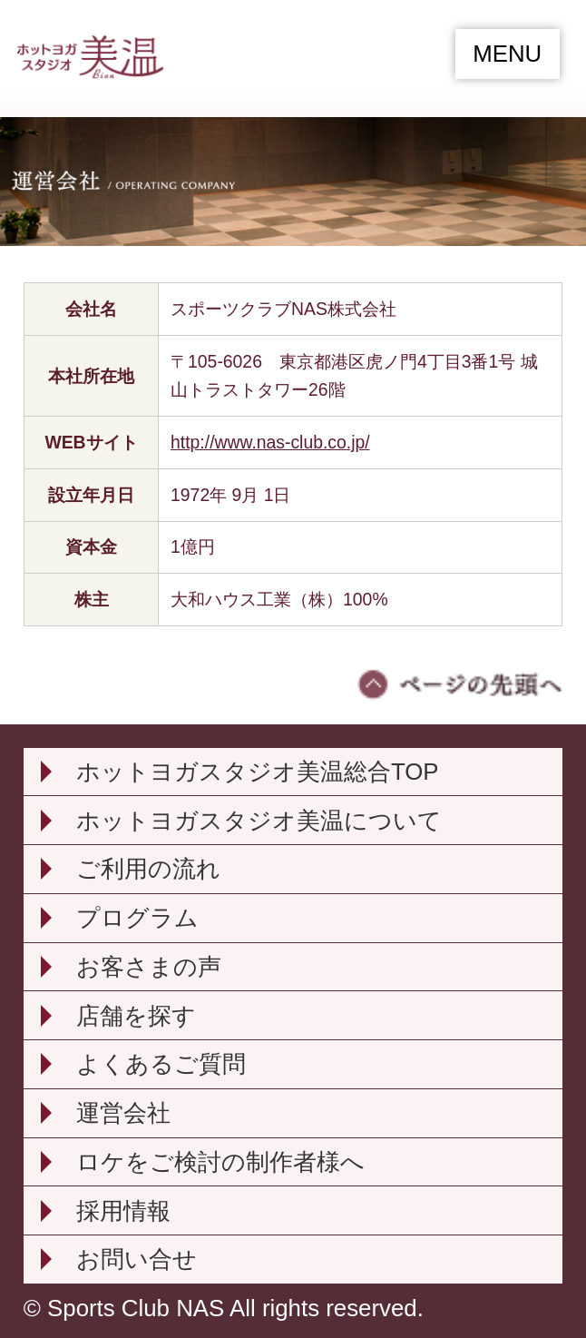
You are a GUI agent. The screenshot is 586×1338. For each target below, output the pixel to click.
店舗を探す (136, 1015)
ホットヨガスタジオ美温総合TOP (257, 771)
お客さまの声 (148, 966)
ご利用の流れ (148, 868)
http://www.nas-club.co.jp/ (270, 442)
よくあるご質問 (161, 1064)
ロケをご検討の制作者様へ (220, 1162)
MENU (507, 53)
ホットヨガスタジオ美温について (259, 820)
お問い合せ (136, 1259)
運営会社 (123, 1113)
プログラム (137, 917)
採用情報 (123, 1211)
